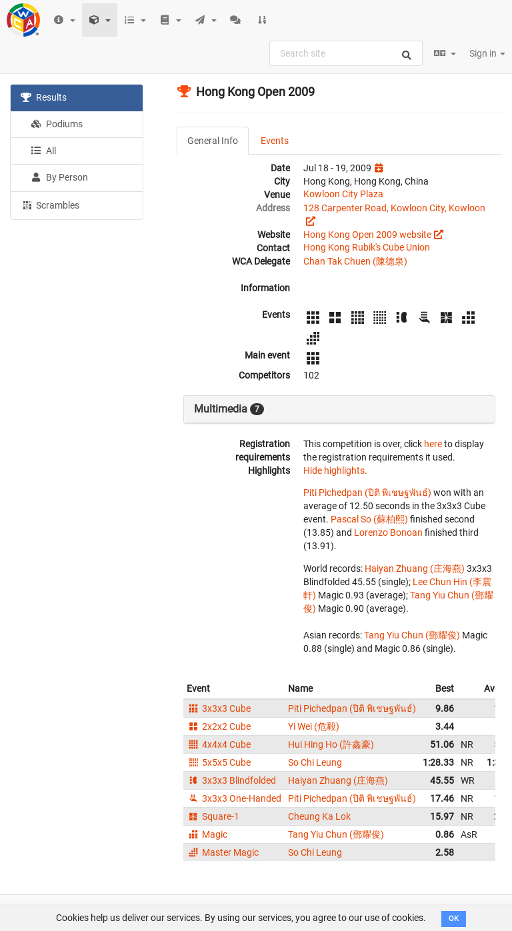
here (433, 444)
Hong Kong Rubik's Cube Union (366, 247)
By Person (59, 177)
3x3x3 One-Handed (234, 798)
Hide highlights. (335, 470)
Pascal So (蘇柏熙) (369, 519)
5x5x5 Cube (219, 762)
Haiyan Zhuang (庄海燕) (415, 568)
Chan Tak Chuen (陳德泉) (355, 261)
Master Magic (223, 852)
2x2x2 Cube (219, 726)
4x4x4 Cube (219, 744)
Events (275, 140)
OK (454, 918)
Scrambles (50, 205)
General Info (212, 140)
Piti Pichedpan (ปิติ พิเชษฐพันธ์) (367, 492)
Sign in (487, 53)
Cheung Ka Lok (319, 816)
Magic (207, 834)
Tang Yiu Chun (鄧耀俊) (412, 635)
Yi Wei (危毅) (313, 726)
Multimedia (229, 409)
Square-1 (213, 816)
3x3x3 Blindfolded (231, 780)
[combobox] (346, 53)
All (43, 150)
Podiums (57, 124)
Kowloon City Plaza (343, 194)
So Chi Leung (315, 762)
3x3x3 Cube (219, 708)
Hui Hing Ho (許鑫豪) (331, 744)
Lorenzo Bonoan (388, 532)
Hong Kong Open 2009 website (367, 234)
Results (44, 97)
